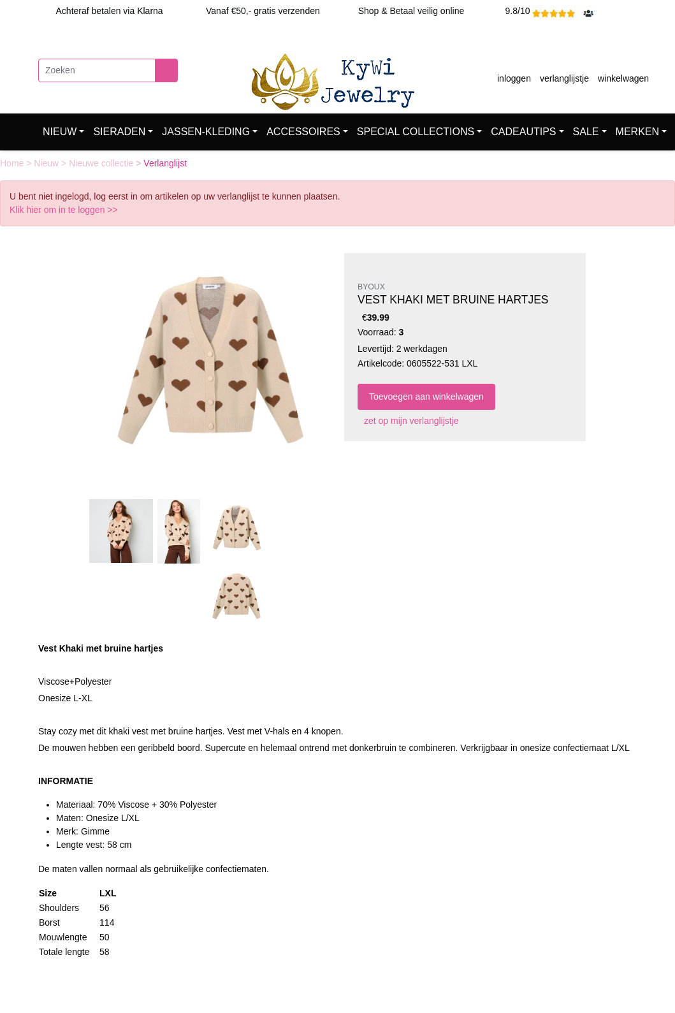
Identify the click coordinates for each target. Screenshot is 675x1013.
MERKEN (637, 131)
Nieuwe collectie (102, 163)
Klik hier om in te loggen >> (64, 210)
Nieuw (47, 163)
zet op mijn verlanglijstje (408, 420)
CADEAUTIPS (523, 131)
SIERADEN (119, 131)
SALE (586, 131)
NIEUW (59, 131)
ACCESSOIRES (303, 131)
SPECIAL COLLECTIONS (415, 131)
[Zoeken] (97, 70)
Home (13, 163)
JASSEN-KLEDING (206, 131)
